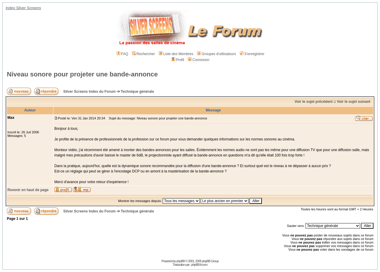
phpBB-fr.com (199, 264)
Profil (178, 60)
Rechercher (143, 54)
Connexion (198, 60)
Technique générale (137, 91)
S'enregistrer (252, 54)
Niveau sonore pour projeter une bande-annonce (82, 74)
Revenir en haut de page (28, 190)
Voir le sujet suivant (353, 102)
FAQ (122, 54)
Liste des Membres (176, 54)
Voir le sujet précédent (313, 102)
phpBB (180, 261)
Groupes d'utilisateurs (216, 54)
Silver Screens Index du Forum (89, 91)
